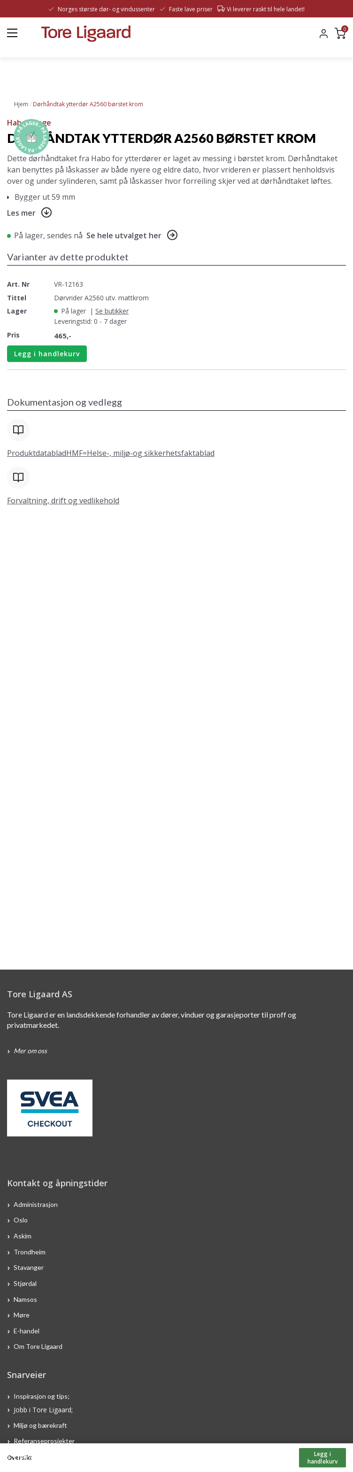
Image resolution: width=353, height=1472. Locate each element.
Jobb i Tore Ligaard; (43, 1409)
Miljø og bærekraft (41, 1425)
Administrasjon (36, 1204)
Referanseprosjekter (44, 1441)
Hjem (21, 104)
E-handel (27, 1330)
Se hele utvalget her (123, 235)
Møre (22, 1315)
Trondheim (30, 1251)
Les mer (21, 213)
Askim (22, 1236)
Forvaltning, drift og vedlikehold (63, 500)
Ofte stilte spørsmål (43, 1457)
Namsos (25, 1299)
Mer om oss (30, 1051)
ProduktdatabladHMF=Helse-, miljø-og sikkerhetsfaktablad (111, 453)
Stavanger (29, 1267)
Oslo (21, 1220)
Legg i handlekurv (47, 353)
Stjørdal (25, 1283)
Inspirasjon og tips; (41, 1396)
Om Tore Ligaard (38, 1346)
